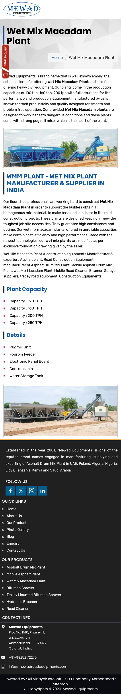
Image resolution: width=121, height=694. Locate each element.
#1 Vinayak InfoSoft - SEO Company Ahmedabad (71, 679)
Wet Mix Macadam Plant (26, 581)
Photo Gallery (18, 530)
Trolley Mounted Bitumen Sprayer (34, 595)
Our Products (17, 523)
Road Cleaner (18, 609)
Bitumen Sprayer (20, 588)
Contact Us (16, 550)
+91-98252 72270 (23, 657)
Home (57, 57)
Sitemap (60, 684)
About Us (14, 516)
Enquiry (13, 543)
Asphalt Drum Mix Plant (26, 567)
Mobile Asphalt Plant (23, 574)
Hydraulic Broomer (22, 602)
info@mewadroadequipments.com (38, 666)
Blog (10, 536)
